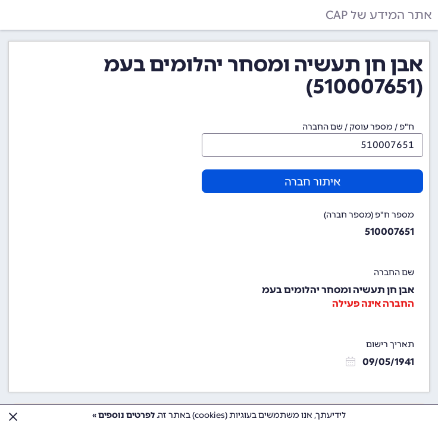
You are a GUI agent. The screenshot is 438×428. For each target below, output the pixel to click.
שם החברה (394, 273)
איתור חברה (312, 181)
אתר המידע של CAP (379, 15)
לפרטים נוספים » (123, 415)
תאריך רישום (390, 344)
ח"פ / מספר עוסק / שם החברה (358, 127)
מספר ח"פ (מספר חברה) (369, 215)
